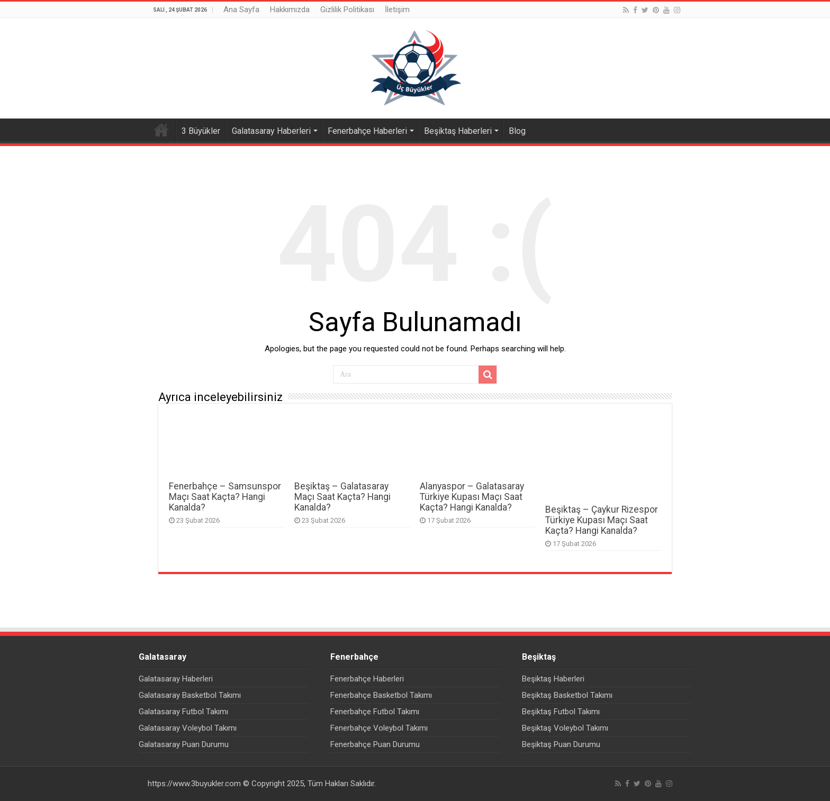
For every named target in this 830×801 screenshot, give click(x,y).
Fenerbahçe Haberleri (367, 131)
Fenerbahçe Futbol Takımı (374, 711)
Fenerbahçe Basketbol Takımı (381, 695)
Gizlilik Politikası (347, 9)
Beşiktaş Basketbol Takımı (567, 695)
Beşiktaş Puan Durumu (561, 744)
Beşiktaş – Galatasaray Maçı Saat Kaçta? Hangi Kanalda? (342, 497)
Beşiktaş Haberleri (458, 131)
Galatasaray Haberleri (271, 131)
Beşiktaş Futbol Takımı (561, 711)
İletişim (397, 9)
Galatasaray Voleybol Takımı (188, 728)
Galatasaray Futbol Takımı (183, 711)
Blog (517, 131)
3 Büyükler (201, 131)
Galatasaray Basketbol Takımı (190, 695)
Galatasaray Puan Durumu (184, 744)
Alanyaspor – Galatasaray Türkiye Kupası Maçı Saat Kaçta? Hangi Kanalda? (472, 497)
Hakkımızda (290, 9)
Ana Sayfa (241, 9)
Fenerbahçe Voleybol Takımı (379, 728)
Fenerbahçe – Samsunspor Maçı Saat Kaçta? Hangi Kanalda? (225, 497)
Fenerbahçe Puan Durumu (375, 744)
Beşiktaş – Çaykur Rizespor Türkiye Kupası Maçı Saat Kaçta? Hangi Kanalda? (601, 520)
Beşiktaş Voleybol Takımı (565, 728)
